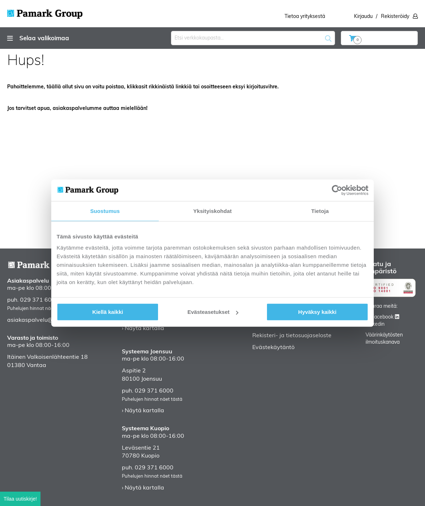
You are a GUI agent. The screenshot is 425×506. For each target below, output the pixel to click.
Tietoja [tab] (320, 211)
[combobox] (253, 38)
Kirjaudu (363, 16)
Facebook (382, 317)
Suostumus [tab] (105, 211)
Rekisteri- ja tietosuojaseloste (291, 336)
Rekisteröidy (395, 16)
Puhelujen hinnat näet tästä (37, 308)
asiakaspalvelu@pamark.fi (42, 320)
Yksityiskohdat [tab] (212, 211)
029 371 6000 (39, 300)
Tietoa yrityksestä (305, 16)
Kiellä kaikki (107, 312)
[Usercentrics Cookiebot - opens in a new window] (337, 190)
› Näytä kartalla (143, 328)
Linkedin (375, 324)
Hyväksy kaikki (317, 312)
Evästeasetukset (212, 312)
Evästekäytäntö (273, 348)
